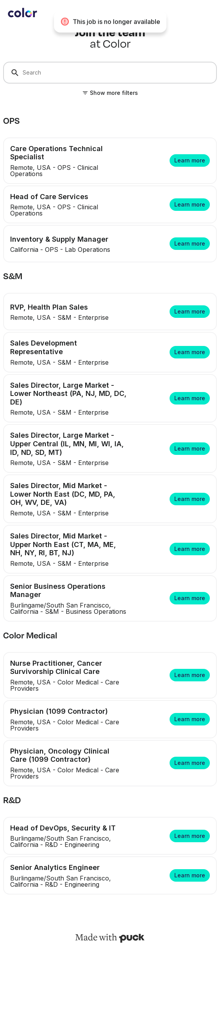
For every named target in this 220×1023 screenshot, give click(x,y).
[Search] (110, 73)
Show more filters (114, 92)
